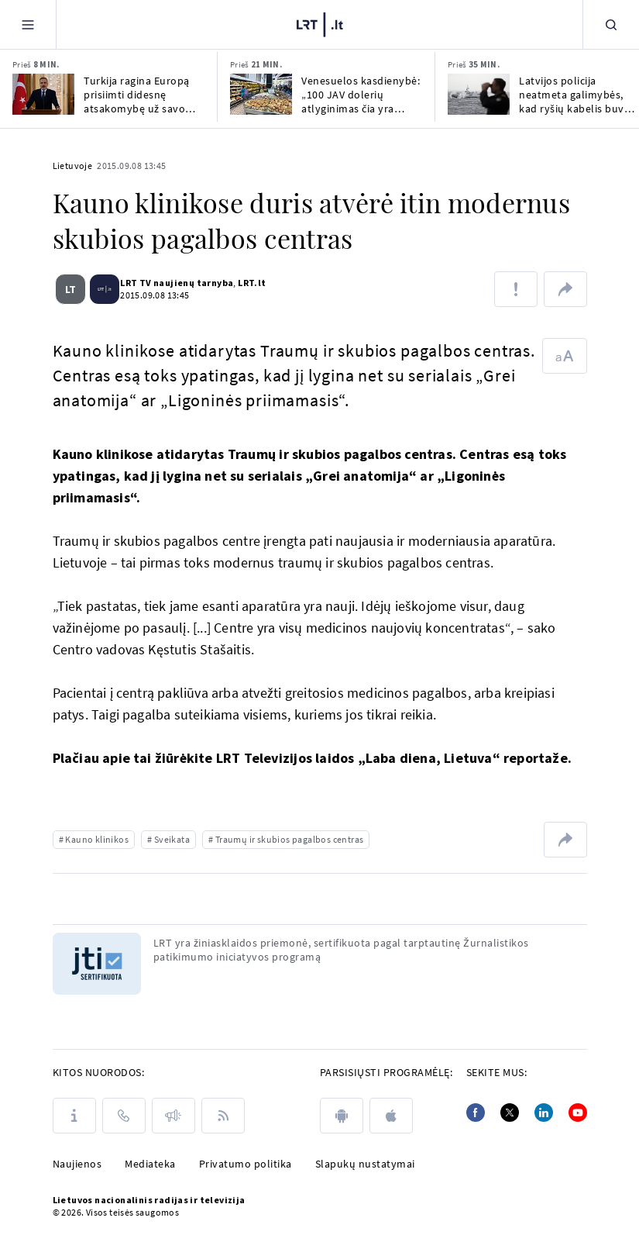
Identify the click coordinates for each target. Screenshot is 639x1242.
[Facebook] (475, 1112)
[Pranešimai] (173, 1115)
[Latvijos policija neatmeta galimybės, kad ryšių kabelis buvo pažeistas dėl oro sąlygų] (479, 94)
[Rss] (223, 1115)
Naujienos (77, 1164)
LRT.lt (246, 282)
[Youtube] (578, 1112)
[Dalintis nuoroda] (565, 289)
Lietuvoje (73, 165)
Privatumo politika (245, 1164)
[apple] (391, 1115)
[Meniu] (28, 24)
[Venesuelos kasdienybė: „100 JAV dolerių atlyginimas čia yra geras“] (261, 94)
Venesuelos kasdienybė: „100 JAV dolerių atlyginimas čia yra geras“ (360, 95)
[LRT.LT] (320, 24)
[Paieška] (611, 24)
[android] (341, 1115)
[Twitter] (509, 1112)
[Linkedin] (543, 1112)
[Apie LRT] (74, 1115)
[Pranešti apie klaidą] (516, 289)
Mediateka (150, 1164)
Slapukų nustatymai (365, 1164)
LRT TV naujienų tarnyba (171, 282)
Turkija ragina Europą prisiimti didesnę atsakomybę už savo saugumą (137, 95)
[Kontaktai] (124, 1115)
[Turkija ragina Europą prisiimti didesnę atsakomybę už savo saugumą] (43, 94)
